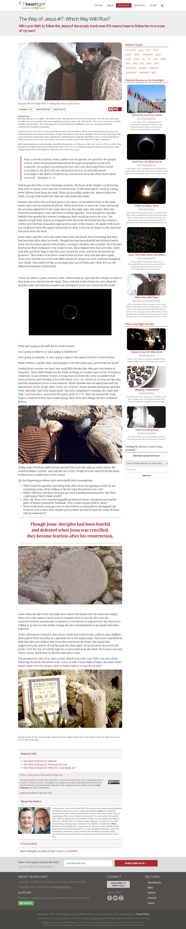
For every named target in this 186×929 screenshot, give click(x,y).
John (156, 63)
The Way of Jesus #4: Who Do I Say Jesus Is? (49, 767)
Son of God (130, 50)
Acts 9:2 (99, 144)
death (163, 59)
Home (151, 902)
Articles (123, 5)
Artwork (139, 5)
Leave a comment (67, 851)
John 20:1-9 (76, 394)
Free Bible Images (109, 737)
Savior (128, 54)
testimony (153, 68)
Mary (135, 63)
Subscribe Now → (136, 863)
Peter (149, 63)
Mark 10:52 (95, 137)
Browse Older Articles (146, 456)
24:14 (112, 144)
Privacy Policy (142, 914)
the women (131, 68)
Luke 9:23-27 (69, 147)
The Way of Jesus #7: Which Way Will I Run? (39, 780)
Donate (26, 903)
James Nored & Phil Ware (33, 103)
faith (154, 72)
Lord (148, 50)
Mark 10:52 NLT (92, 139)
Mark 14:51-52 (74, 379)
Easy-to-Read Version (94, 918)
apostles (142, 68)
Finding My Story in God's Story (64, 103)
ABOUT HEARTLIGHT (33, 877)
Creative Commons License (32, 783)
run (143, 59)
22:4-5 (106, 144)
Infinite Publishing (61, 886)
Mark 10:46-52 (27, 131)
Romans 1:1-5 (26, 109)
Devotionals (154, 882)
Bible (110, 5)
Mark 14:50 (32, 386)
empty (136, 59)
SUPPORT (25, 893)
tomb (128, 59)
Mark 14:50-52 (43, 109)
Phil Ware (85, 808)
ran (149, 59)
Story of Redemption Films (33, 775)
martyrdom (144, 72)
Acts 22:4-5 (59, 109)
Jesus (140, 50)
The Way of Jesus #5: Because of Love (45, 764)
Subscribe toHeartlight (118, 884)
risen (156, 59)
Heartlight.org (56, 775)
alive (128, 63)
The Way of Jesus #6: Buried (39, 761)
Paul (142, 63)
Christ (155, 50)
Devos (98, 5)
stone (158, 54)
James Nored (71, 808)
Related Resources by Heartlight (144, 80)
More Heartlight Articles (139, 324)
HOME (153, 5)
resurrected (147, 54)
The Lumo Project (88, 737)
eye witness (131, 72)
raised (136, 54)
